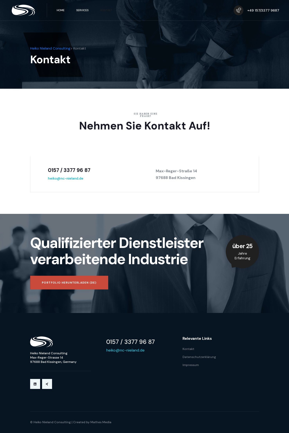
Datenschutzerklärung (199, 357)
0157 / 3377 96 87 (69, 170)
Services (82, 10)
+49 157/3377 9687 (263, 10)
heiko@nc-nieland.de (65, 178)
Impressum (191, 365)
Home (61, 10)
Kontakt (106, 10)
